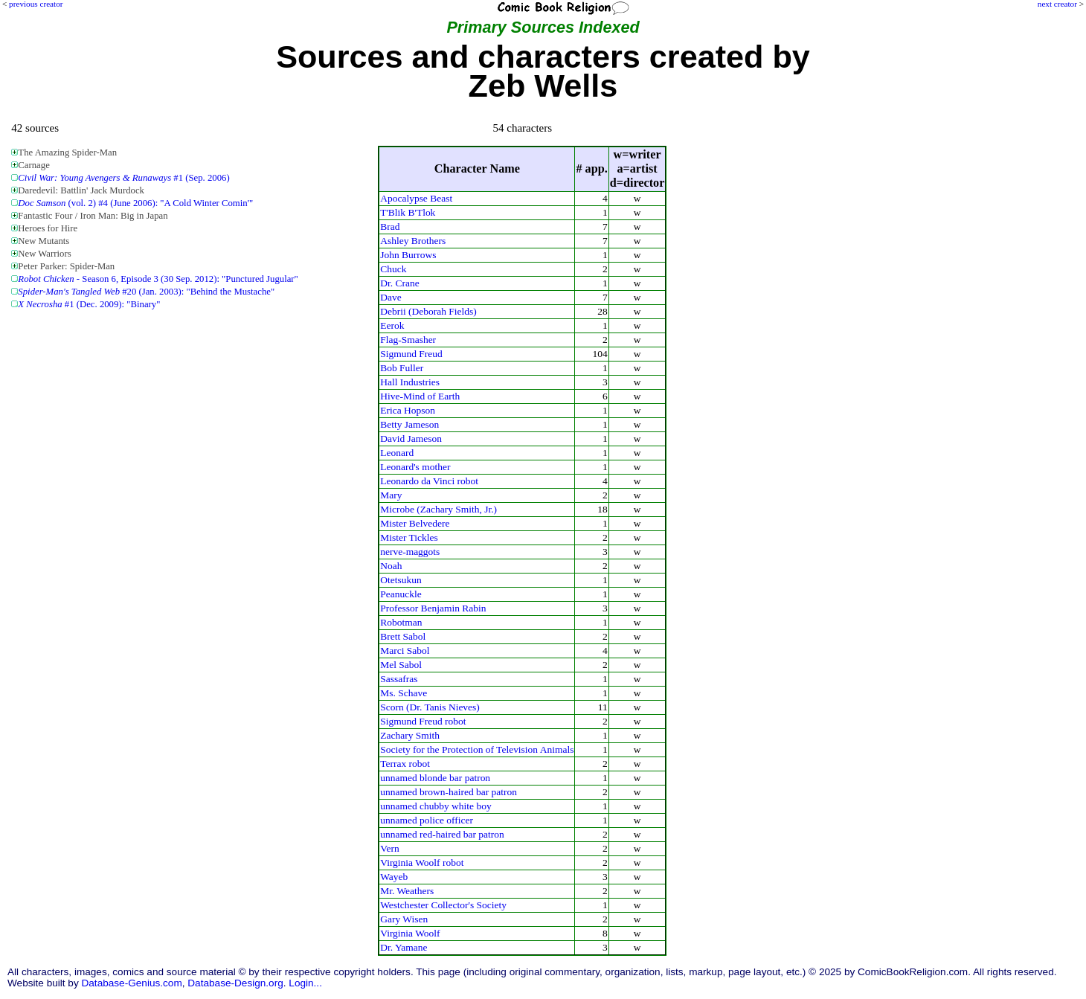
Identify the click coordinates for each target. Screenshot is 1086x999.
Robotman (401, 622)
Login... (305, 983)
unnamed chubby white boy (435, 806)
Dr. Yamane (403, 947)
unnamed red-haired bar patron (442, 834)
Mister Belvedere (414, 523)
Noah (391, 565)
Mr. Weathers (407, 890)
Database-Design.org (235, 983)
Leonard (397, 452)
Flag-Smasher (408, 339)
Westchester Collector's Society (443, 904)
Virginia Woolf (410, 933)
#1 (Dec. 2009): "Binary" (89, 304)
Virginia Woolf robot (421, 862)
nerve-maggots (410, 551)
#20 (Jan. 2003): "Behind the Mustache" (146, 291)
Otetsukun (400, 579)
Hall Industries (410, 382)
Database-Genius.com (131, 983)
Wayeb (394, 876)
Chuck (393, 268)
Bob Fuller (401, 367)
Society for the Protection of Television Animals (476, 749)
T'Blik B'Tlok (407, 212)
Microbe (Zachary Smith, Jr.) (438, 509)
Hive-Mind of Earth (420, 396)
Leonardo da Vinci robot (429, 480)
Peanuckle (400, 594)
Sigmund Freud (411, 353)
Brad (389, 226)
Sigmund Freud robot (423, 721)
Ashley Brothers (413, 240)
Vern (389, 848)
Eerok (392, 325)
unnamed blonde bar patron (435, 777)
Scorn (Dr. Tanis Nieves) (430, 707)
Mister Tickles (409, 537)
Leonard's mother (415, 466)
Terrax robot (405, 763)
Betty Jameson (409, 424)
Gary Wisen (404, 919)
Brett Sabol (402, 636)
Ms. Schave (403, 692)
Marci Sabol (404, 650)
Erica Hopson (407, 410)
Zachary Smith (410, 735)
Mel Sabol (401, 664)
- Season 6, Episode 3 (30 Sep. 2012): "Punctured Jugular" (158, 279)
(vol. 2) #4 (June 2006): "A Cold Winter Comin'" (135, 203)
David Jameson (411, 438)
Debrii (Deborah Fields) (428, 311)
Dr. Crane (399, 283)
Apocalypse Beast (416, 198)
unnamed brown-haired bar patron (448, 791)
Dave (390, 297)
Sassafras (398, 678)
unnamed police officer (426, 820)
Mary (391, 495)
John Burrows (408, 254)
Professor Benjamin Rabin (433, 608)
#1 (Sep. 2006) (123, 178)
